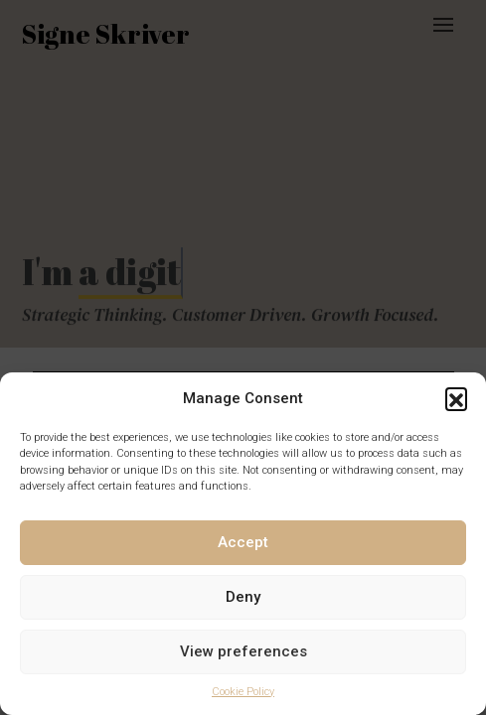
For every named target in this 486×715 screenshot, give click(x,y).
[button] (456, 398)
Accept (243, 542)
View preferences (243, 651)
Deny (243, 597)
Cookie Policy (243, 691)
